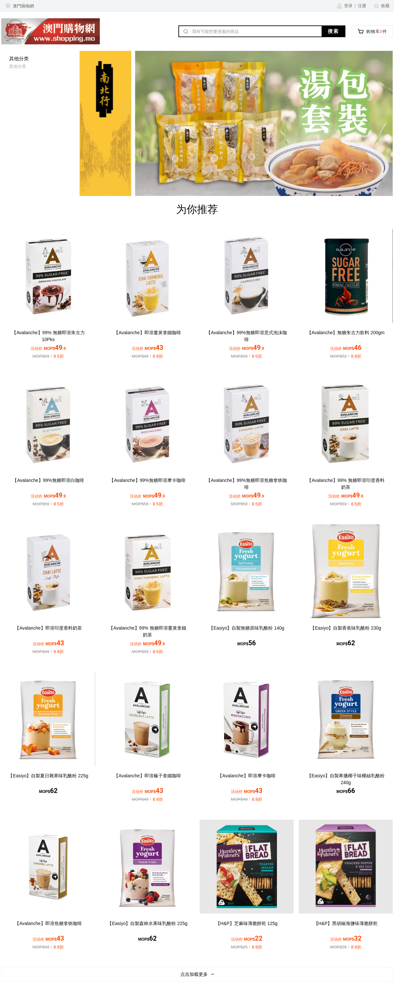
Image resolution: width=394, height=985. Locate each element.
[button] (19, 6)
